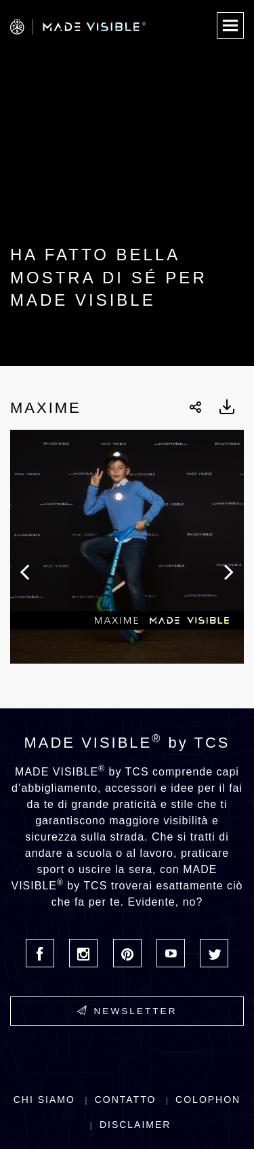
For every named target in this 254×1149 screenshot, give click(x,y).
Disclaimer (135, 1124)
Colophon (207, 1099)
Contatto (125, 1099)
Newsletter (127, 1010)
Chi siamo (44, 1099)
